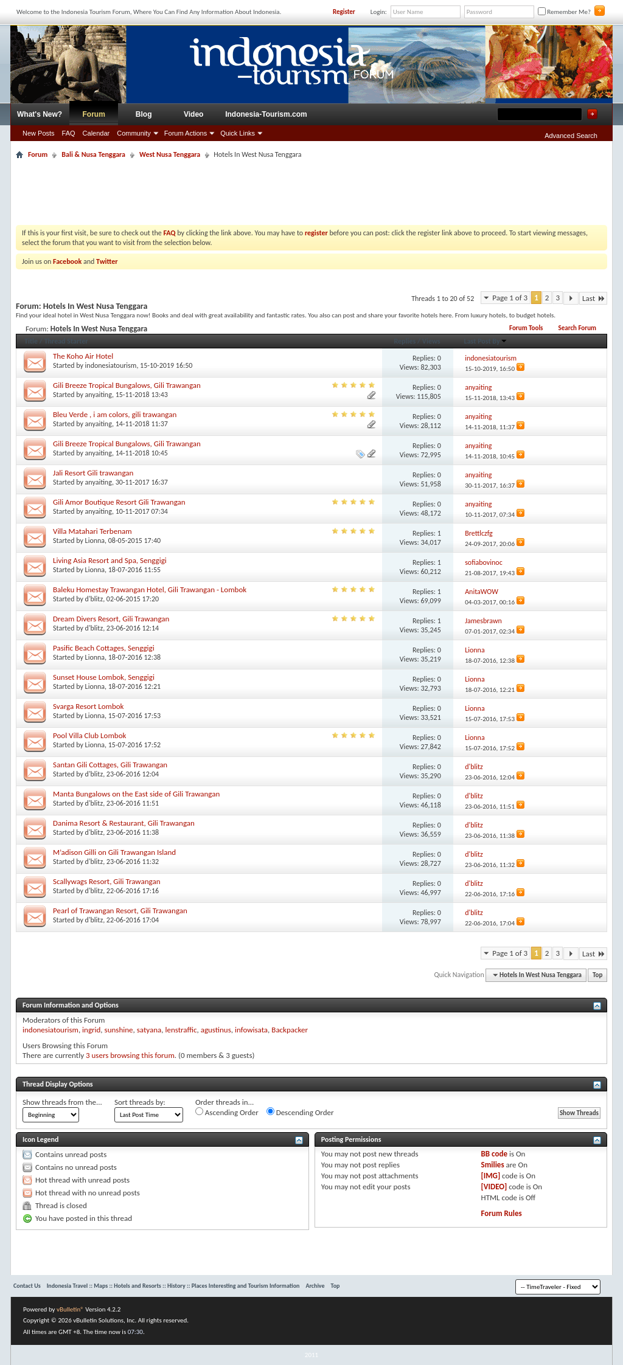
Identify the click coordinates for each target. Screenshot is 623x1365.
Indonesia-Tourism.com (266, 114)
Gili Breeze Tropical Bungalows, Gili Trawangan (127, 385)
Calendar (96, 133)
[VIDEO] (494, 1186)
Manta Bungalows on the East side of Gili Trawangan (136, 793)
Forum (94, 114)
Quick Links (237, 133)
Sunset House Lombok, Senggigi (104, 677)
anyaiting (98, 394)
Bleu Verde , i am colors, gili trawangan (114, 414)
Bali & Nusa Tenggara (93, 154)
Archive (314, 1286)
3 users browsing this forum (130, 1055)
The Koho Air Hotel (83, 356)
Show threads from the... (62, 1102)
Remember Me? (564, 12)
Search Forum (577, 328)
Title (31, 341)
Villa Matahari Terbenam (92, 531)
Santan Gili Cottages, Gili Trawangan (110, 764)
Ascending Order (227, 1112)
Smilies (492, 1164)
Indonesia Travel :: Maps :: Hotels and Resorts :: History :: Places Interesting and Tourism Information (173, 1286)
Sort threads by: (139, 1102)
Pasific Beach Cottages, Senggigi (104, 647)
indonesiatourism (111, 365)
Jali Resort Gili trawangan (93, 472)
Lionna (95, 540)
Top (597, 975)
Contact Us (27, 1286)
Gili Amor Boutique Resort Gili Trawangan (119, 501)
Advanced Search (571, 135)
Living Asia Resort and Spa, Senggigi (110, 560)
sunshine (119, 1029)
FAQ (68, 133)
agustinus (216, 1029)
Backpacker (289, 1029)
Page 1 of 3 (509, 297)
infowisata (251, 1029)
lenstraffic (181, 1029)
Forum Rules (501, 1213)
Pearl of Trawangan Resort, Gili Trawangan (120, 910)
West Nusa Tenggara (169, 154)
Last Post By (485, 341)
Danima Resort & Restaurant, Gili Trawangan (124, 823)
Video (193, 114)
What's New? (39, 114)
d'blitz (94, 599)
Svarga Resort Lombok (88, 706)
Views (431, 341)
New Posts (39, 133)
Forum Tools (526, 328)
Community (134, 133)
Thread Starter (66, 341)
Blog (144, 114)
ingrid (91, 1029)
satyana (149, 1029)
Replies (405, 341)
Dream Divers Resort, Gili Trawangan (111, 618)
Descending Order (300, 1112)
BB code (494, 1153)
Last (593, 298)
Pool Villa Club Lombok (89, 735)
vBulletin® (70, 1309)
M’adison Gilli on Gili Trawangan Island (114, 852)
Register (344, 12)
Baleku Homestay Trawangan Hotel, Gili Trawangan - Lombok (149, 589)
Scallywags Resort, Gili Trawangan (106, 881)
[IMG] (491, 1175)
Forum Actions (185, 133)
